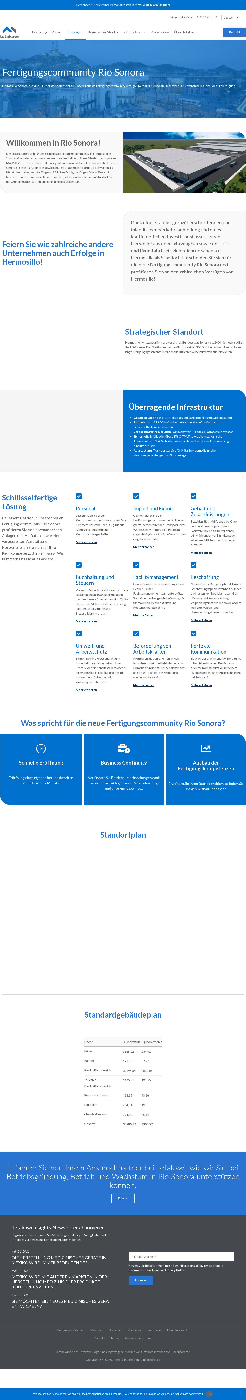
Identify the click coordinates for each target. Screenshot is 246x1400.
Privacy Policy (175, 1270)
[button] (234, 32)
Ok (209, 1394)
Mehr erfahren (86, 542)
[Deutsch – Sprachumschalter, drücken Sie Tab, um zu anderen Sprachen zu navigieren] (230, 17)
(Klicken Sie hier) (158, 5)
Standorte (134, 1330)
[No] (241, 1394)
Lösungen (75, 32)
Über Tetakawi (185, 32)
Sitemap (114, 1338)
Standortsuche (135, 32)
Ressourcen (160, 32)
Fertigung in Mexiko (47, 32)
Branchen (115, 1330)
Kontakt (99, 1338)
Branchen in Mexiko (103, 32)
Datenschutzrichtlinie (137, 1338)
